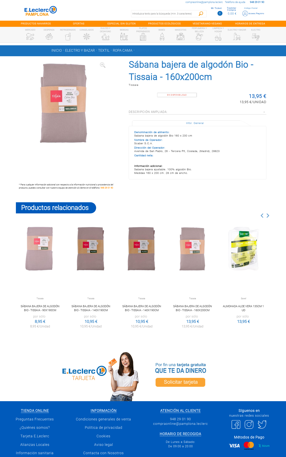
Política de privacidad (103, 428)
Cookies (103, 436)
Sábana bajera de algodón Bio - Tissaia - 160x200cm (182, 50)
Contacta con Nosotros (103, 453)
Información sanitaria (35, 453)
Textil (103, 50)
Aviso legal (103, 445)
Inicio (56, 50)
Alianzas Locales (34, 445)
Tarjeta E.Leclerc (34, 436)
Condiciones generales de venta (103, 419)
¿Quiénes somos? (35, 428)
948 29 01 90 (106, 188)
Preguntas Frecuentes (35, 419)
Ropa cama (122, 50)
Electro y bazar (80, 50)
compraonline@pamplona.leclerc (204, 2)
